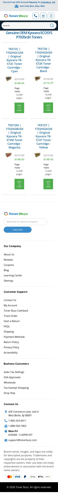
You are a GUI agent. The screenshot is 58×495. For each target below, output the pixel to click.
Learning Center (13, 275)
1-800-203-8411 (17, 420)
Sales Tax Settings (14, 372)
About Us (9, 254)
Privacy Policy (11, 347)
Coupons (9, 265)
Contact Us (10, 300)
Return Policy (11, 342)
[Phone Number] (35, 15)
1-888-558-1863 (17, 426)
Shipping (9, 331)
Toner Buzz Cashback (16, 310)
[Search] (29, 25)
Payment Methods (14, 337)
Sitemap (8, 280)
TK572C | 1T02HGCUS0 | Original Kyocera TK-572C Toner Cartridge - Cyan (14, 60)
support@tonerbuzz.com (22, 440)
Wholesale (10, 382)
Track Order (10, 316)
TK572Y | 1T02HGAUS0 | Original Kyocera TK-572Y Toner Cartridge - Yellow (43, 136)
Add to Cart (19, 108)
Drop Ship (9, 393)
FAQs (7, 326)
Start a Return (12, 321)
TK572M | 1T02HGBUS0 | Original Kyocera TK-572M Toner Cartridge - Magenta (14, 136)
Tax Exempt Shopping (16, 387)
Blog (6, 270)
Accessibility (10, 352)
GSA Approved (12, 377)
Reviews (8, 259)
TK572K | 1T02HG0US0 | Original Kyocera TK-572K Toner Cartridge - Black (43, 60)
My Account (10, 305)
